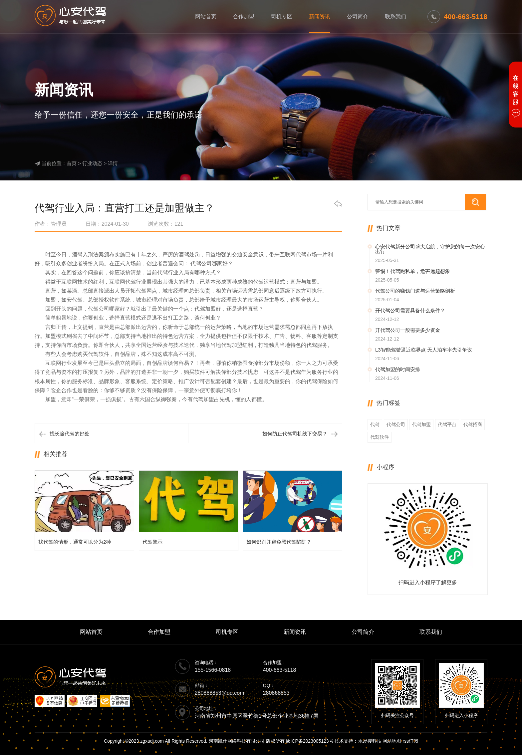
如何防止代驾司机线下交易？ (294, 433)
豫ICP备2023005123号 (309, 741)
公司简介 (357, 16)
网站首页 (205, 16)
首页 (72, 163)
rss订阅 (410, 741)
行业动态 (92, 163)
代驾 (375, 424)
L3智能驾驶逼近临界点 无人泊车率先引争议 (423, 350)
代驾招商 (472, 424)
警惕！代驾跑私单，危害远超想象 (412, 271)
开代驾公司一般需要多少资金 (407, 330)
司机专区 (281, 16)
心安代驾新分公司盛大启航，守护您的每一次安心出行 (430, 249)
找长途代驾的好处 (70, 433)
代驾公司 (396, 424)
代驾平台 (447, 424)
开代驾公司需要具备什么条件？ (410, 310)
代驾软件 (379, 437)
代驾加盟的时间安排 (397, 369)
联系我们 (395, 16)
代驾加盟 (421, 424)
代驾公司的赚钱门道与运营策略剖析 (415, 291)
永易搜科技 (370, 741)
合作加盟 (243, 16)
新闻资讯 (319, 16)
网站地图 (392, 741)
